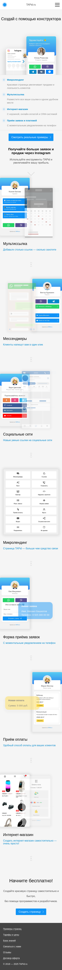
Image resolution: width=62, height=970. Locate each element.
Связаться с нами (12, 946)
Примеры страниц (12, 929)
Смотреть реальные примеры (29, 137)
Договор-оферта (11, 958)
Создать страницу (30, 911)
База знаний (9, 940)
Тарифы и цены (11, 934)
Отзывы (7, 952)
